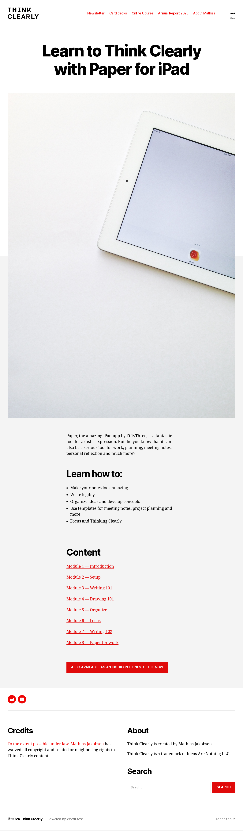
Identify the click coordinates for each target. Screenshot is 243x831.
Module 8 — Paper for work (92, 643)
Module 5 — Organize (86, 611)
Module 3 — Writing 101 (89, 589)
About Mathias (204, 14)
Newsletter (96, 14)
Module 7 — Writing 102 (89, 633)
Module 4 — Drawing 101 (90, 600)
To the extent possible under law (38, 745)
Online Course (142, 14)
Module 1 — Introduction (90, 567)
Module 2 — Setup (83, 578)
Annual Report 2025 (173, 14)
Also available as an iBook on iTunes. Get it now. (117, 668)
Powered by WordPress (65, 820)
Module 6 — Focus (83, 622)
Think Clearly (32, 820)
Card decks (118, 14)
